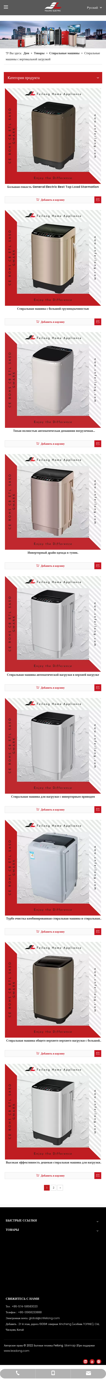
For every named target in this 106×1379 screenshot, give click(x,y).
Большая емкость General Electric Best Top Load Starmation (53, 187)
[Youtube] (92, 1361)
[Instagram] (98, 1361)
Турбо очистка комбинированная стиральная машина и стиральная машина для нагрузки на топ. (53, 918)
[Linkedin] (85, 1361)
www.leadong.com (16, 1351)
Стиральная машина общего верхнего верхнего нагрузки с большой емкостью (53, 1041)
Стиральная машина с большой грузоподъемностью (53, 309)
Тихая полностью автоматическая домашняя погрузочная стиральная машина (53, 431)
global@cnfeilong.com (44, 1318)
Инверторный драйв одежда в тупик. (53, 553)
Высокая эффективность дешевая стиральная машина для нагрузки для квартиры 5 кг (53, 1162)
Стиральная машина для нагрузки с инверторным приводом (53, 797)
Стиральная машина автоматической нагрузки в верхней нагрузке (53, 675)
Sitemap (70, 1345)
